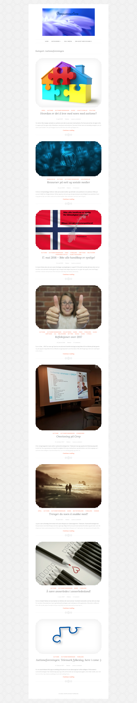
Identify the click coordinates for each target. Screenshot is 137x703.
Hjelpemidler (85, 179)
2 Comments (76, 342)
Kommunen (80, 433)
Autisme (50, 110)
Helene (67, 119)
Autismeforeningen (62, 110)
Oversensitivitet (62, 254)
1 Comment (76, 188)
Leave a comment (76, 119)
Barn (75, 332)
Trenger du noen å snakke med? (68, 514)
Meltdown (91, 252)
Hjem (46, 41)
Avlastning (67, 332)
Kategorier (55, 41)
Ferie (66, 252)
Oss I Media (68, 41)
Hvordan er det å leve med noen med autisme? (68, 113)
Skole (77, 334)
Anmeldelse (51, 179)
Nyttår (70, 334)
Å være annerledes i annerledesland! (68, 591)
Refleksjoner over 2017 (68, 337)
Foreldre (73, 252)
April (43, 110)
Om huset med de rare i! (83, 41)
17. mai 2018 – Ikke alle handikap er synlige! (68, 257)
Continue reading (71, 130)
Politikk (92, 110)
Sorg (83, 334)
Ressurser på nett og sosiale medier (68, 182)
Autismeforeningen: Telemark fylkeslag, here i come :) (68, 660)
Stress (89, 334)
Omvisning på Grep (68, 436)
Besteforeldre (78, 511)
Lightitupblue (82, 110)
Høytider (82, 252)
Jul (55, 334)
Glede (73, 110)
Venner (96, 511)
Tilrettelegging (75, 254)
